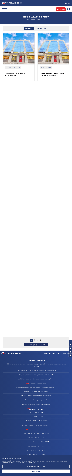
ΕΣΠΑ (34, 412)
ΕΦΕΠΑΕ (40, 412)
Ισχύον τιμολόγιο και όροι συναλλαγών (36, 391)
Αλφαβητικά (42, 28)
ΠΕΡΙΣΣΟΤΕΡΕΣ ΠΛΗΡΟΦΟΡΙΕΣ (36, 466)
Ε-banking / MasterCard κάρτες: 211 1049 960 (36, 442)
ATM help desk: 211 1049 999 (36, 454)
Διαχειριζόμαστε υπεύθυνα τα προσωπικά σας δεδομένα (36, 375)
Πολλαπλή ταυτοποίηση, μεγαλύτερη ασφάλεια (36, 404)
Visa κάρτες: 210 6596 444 (36, 446)
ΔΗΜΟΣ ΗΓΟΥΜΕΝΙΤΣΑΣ (42, 425)
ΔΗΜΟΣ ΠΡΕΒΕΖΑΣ (27, 425)
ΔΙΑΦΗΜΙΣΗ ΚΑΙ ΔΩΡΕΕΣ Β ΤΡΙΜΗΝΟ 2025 (15, 74)
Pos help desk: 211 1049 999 (36, 450)
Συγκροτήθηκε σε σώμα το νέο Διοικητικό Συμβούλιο (52, 74)
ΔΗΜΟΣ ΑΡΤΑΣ (43, 421)
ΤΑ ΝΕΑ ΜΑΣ (48, 353)
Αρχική (28, 20)
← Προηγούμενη (31, 345)
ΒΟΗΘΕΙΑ (56, 353)
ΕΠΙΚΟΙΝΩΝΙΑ (66, 353)
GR (66, 3)
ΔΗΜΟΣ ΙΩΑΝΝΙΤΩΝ (30, 421)
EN (69, 3)
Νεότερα (28, 28)
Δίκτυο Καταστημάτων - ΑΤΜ (36, 437)
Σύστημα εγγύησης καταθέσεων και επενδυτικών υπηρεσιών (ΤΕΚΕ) (36, 370)
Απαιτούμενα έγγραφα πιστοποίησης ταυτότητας (36, 395)
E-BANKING (61, 9)
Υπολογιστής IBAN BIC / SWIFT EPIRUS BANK (36, 433)
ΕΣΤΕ (30, 412)
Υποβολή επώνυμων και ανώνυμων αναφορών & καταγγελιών (36, 379)
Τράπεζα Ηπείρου (15, 3)
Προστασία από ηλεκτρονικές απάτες (36, 400)
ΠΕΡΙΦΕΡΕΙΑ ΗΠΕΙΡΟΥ (36, 416)
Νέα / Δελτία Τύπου (39, 20)
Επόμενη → (43, 345)
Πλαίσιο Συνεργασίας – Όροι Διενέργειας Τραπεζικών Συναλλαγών (36, 387)
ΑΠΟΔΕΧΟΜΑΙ (36, 471)
